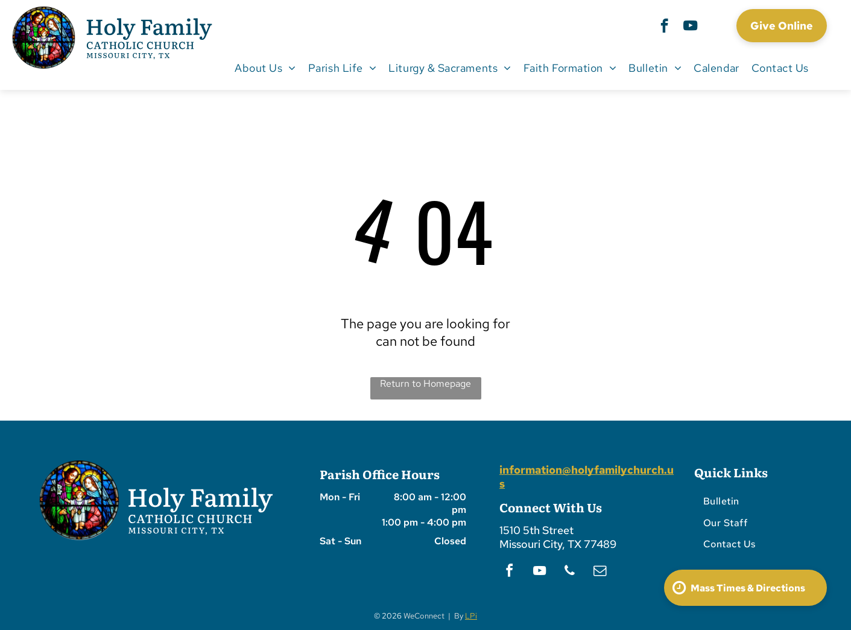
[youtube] (690, 27)
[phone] (569, 572)
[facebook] (664, 27)
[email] (599, 572)
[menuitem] (265, 67)
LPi (471, 616)
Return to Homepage (425, 383)
